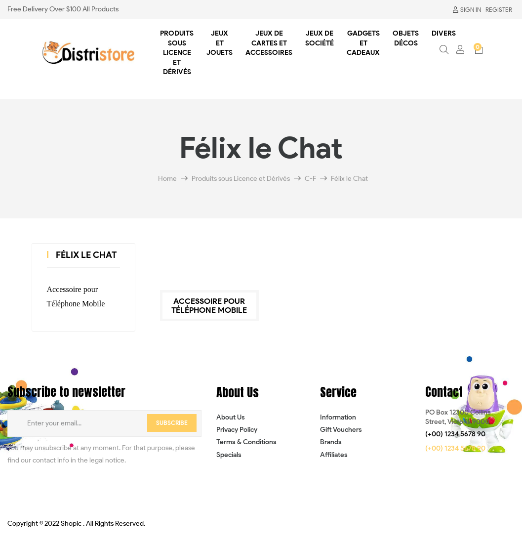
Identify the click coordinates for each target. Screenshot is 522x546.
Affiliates (334, 455)
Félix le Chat (86, 255)
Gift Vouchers (341, 429)
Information (338, 417)
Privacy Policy (236, 429)
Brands (331, 442)
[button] (455, 434)
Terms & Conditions (246, 442)
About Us (230, 417)
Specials (228, 455)
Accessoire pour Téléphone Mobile (76, 296)
